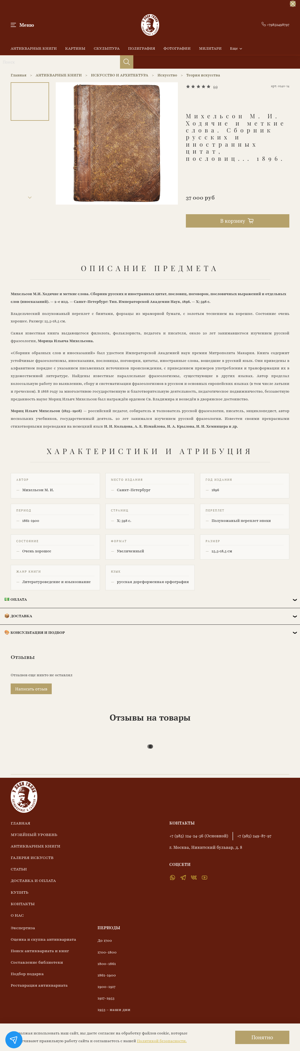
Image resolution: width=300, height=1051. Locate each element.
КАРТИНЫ (75, 48)
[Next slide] (29, 197)
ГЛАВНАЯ (20, 823)
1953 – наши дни (114, 1009)
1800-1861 (107, 963)
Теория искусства (203, 75)
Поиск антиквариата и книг (40, 951)
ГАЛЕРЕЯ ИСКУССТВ (32, 857)
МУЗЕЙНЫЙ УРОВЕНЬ (34, 834)
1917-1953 (106, 998)
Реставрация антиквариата (39, 985)
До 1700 (105, 940)
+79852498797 (275, 24)
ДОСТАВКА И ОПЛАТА (33, 880)
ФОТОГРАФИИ (177, 48)
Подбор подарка (27, 973)
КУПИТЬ (19, 892)
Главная (18, 75)
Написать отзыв (31, 689)
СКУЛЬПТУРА (106, 48)
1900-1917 (107, 986)
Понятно (262, 1037)
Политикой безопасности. (162, 1041)
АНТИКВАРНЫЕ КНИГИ (34, 48)
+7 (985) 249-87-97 (254, 836)
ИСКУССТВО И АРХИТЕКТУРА (119, 75)
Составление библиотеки (37, 962)
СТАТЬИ (19, 869)
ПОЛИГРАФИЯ (141, 48)
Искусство (167, 75)
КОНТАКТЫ (23, 904)
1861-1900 (107, 975)
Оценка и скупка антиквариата (43, 939)
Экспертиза (23, 928)
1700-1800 (107, 952)
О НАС (17, 915)
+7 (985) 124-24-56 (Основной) (199, 836)
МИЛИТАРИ (210, 48)
